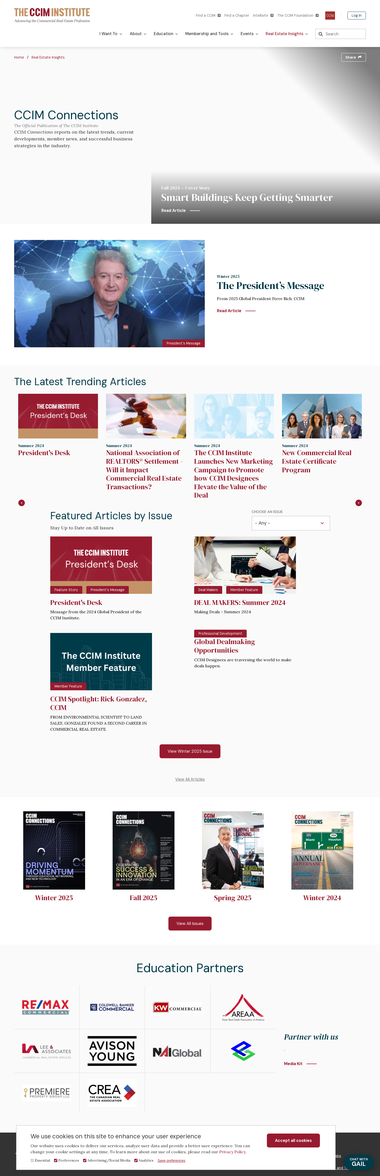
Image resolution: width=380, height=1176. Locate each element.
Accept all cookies (293, 1140)
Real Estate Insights (48, 57)
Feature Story (66, 589)
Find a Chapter (236, 15)
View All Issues (190, 923)
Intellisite (263, 15)
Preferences (68, 1160)
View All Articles (190, 779)
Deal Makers (208, 589)
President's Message (183, 343)
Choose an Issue (267, 512)
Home (19, 57)
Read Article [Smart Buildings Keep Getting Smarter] (173, 210)
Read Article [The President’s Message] (229, 310)
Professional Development (220, 633)
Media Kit (293, 1063)
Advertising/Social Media (108, 1160)
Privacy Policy (232, 1151)
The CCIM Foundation (298, 15)
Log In (357, 15)
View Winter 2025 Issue (190, 751)
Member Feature (244, 589)
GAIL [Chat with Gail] (359, 1162)
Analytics (146, 1160)
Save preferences (171, 1161)
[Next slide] (358, 503)
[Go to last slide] (21, 503)
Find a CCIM (208, 15)
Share (353, 57)
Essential (42, 1160)
